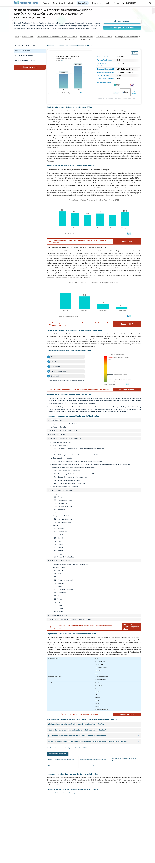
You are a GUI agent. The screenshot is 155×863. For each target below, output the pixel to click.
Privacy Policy (19, 846)
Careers (17, 842)
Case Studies (37, 828)
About (71, 3)
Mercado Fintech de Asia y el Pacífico (61, 759)
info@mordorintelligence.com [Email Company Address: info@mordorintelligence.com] (65, 829)
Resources (96, 3)
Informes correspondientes (57, 753)
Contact (116, 3)
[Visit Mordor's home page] (26, 3)
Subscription (82, 3)
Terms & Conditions (40, 842)
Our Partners (37, 815)
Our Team (36, 810)
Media (16, 819)
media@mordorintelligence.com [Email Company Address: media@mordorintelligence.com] (67, 836)
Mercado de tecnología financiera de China (123, 759)
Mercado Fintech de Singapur (58, 766)
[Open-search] (150, 3)
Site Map (36, 850)
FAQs (35, 824)
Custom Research (59, 3)
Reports (46, 3)
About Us (17, 810)
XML (15, 850)
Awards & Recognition (22, 824)
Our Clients (18, 815)
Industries (106, 3)
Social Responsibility (40, 819)
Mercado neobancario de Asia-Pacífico (93, 759)
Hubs (35, 837)
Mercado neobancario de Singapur (91, 766)
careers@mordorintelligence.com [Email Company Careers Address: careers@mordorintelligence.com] (95, 816)
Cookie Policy (38, 846)
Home (16, 806)
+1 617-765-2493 (129, 3)
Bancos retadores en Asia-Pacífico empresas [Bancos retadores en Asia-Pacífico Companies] (64, 793)
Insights (17, 828)
